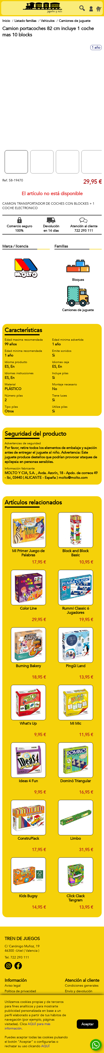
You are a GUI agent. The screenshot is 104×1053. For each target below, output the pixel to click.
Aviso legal (12, 985)
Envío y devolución (78, 991)
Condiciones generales (81, 985)
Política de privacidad (20, 991)
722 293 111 (19, 957)
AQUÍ (45, 1046)
